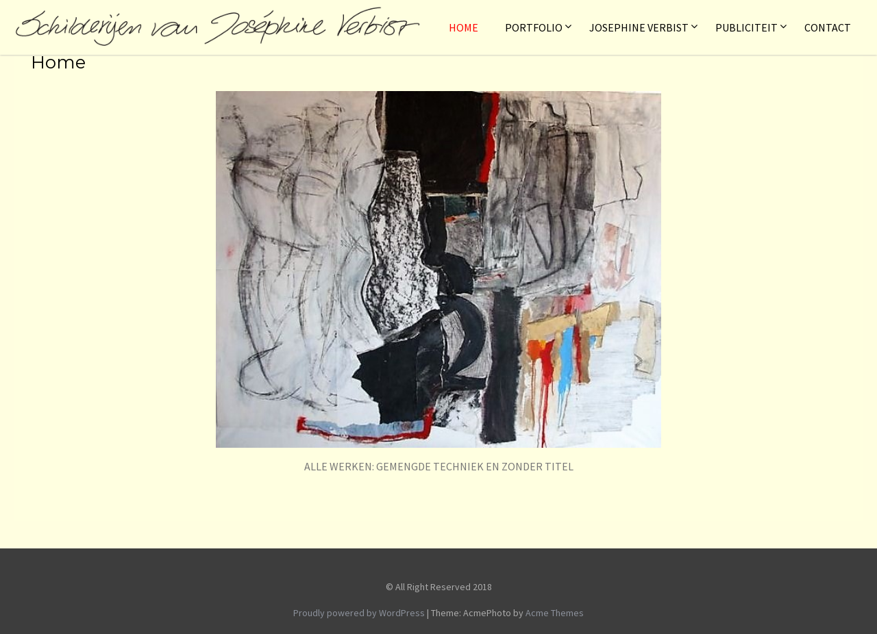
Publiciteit (746, 27)
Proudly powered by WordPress (359, 613)
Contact (827, 27)
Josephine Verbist (639, 27)
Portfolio (534, 27)
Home (463, 27)
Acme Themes (555, 613)
